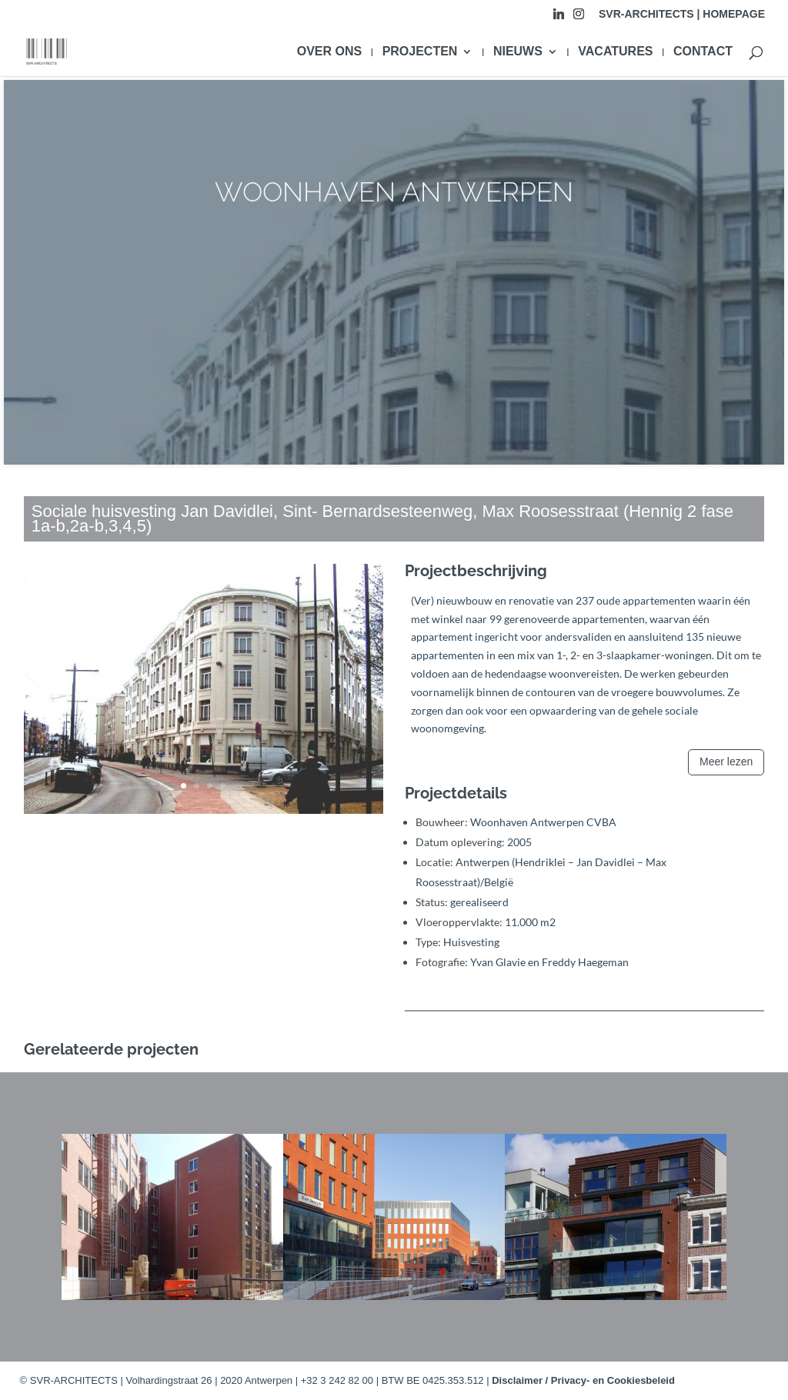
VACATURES (615, 52)
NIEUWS (518, 52)
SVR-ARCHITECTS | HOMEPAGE (682, 14)
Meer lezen (726, 761)
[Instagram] (579, 18)
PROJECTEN (420, 52)
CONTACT (703, 52)
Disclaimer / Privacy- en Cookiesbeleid (583, 1380)
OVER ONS (329, 52)
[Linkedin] (559, 18)
